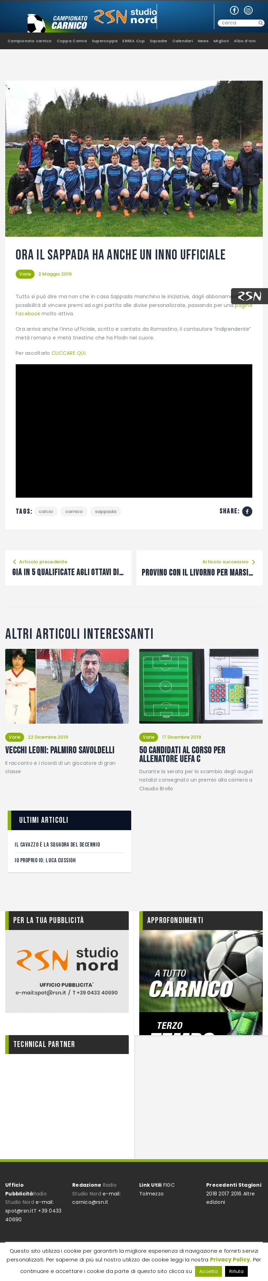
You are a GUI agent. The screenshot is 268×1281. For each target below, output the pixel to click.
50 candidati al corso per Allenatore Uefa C (182, 755)
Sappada (106, 511)
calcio (46, 511)
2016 (236, 1193)
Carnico (74, 511)
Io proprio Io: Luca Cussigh (45, 860)
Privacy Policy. (231, 1259)
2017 (223, 1193)
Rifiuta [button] (236, 1271)
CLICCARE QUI (68, 353)
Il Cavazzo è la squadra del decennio (57, 844)
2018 (211, 1193)
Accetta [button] (208, 1271)
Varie (25, 274)
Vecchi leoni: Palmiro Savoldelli (60, 751)
